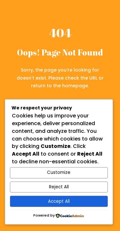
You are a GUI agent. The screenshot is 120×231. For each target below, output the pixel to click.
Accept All (59, 201)
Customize (58, 172)
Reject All (59, 187)
